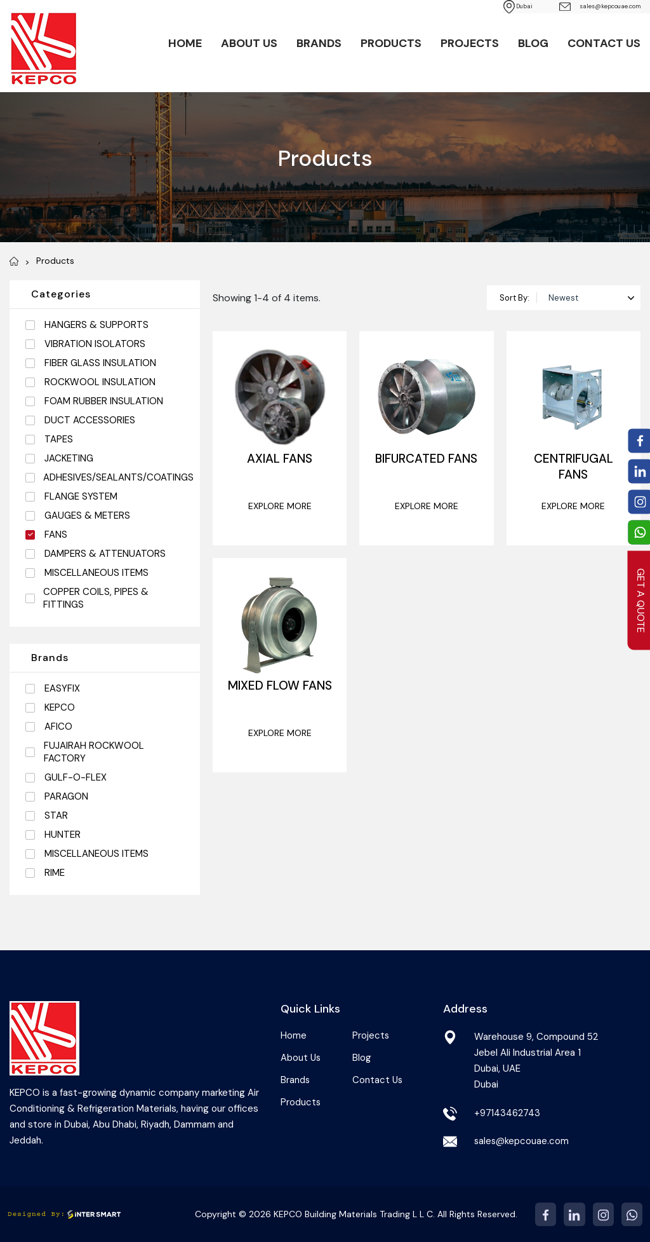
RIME (54, 872)
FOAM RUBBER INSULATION (103, 401)
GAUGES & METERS (87, 515)
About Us (249, 44)
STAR (56, 815)
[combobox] (588, 298)
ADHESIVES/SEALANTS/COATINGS (118, 477)
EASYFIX (62, 688)
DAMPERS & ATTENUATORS (105, 553)
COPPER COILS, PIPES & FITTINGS (96, 598)
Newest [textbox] (563, 297)
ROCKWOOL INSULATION (100, 382)
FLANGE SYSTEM (80, 496)
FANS (55, 534)
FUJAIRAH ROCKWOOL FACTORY (94, 752)
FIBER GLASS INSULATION (100, 363)
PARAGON (66, 796)
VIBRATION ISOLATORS (94, 344)
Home (185, 44)
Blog (533, 44)
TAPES (58, 439)
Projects (470, 44)
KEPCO (59, 707)
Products (391, 44)
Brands (319, 44)
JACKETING (68, 458)
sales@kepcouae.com (579, 7)
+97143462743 (507, 1113)
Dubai (471, 6)
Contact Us (603, 44)
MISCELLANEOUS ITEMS (96, 572)
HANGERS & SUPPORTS (96, 324)
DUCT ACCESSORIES (89, 420)
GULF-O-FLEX (75, 777)
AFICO (58, 726)
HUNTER (62, 834)
